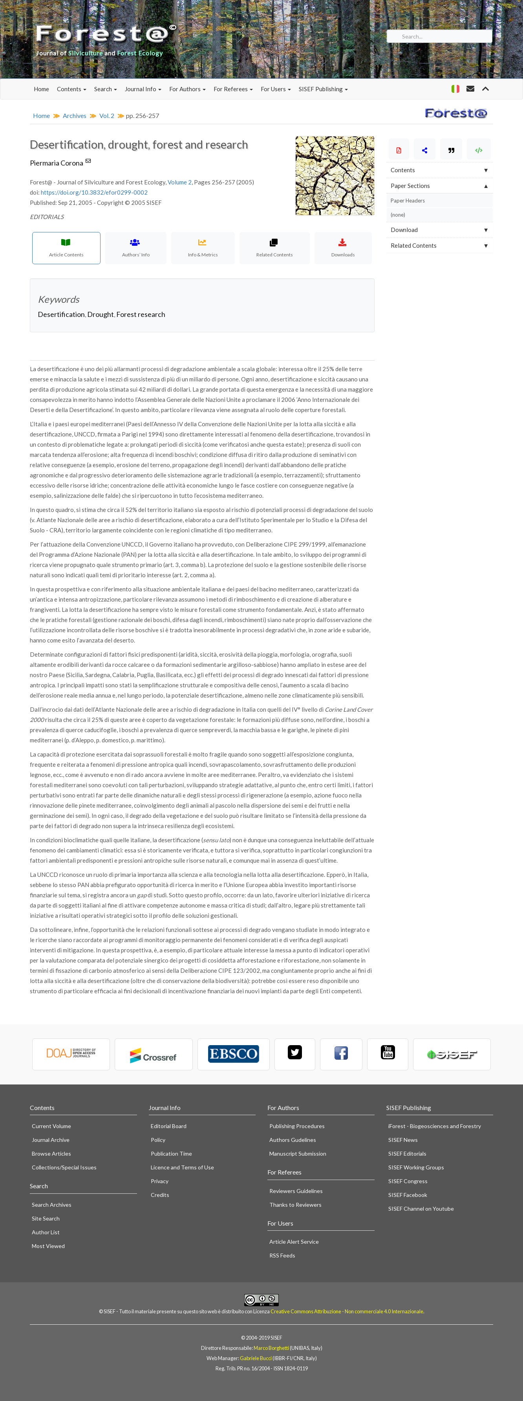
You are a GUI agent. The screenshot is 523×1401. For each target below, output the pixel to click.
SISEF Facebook (407, 1194)
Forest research (140, 314)
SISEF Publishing (323, 88)
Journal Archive (50, 1139)
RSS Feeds (282, 1255)
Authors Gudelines (292, 1139)
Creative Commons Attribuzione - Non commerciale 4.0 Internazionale (347, 1311)
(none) (398, 215)
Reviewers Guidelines (296, 1190)
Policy (158, 1139)
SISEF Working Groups (416, 1167)
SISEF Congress (408, 1181)
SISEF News (403, 1139)
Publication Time (171, 1153)
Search (105, 88)
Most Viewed (48, 1246)
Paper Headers (408, 200)
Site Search (46, 1218)
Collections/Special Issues (64, 1167)
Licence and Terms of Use (182, 1167)
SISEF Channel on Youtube (421, 1208)
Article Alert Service (294, 1241)
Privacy (159, 1181)
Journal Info (143, 88)
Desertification (61, 314)
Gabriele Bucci (256, 1358)
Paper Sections (410, 185)
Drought (100, 314)
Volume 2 (180, 182)
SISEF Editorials (407, 1153)
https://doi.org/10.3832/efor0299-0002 (94, 192)
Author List (46, 1232)
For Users (276, 88)
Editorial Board (169, 1126)
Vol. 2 (106, 115)
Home (41, 88)
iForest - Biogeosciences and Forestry (434, 1126)
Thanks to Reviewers (295, 1204)
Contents (71, 88)
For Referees (233, 88)
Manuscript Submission (297, 1153)
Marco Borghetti (271, 1348)
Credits (160, 1194)
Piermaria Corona (61, 162)
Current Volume (51, 1126)
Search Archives (51, 1204)
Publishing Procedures (297, 1126)
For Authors (187, 88)
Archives (74, 115)
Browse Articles (51, 1153)
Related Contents (414, 245)
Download (404, 229)
